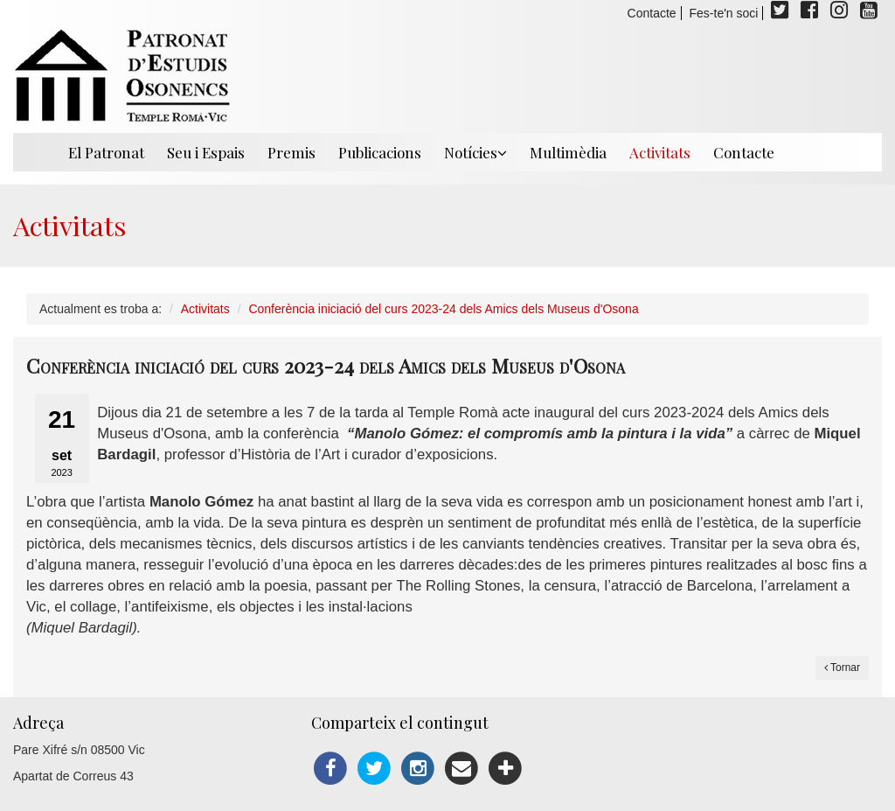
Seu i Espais (206, 152)
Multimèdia (568, 152)
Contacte (652, 13)
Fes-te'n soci (724, 13)
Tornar (842, 667)
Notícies (475, 152)
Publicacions (379, 152)
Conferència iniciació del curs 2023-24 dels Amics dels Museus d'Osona (443, 309)
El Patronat (106, 152)
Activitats (659, 152)
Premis (291, 152)
